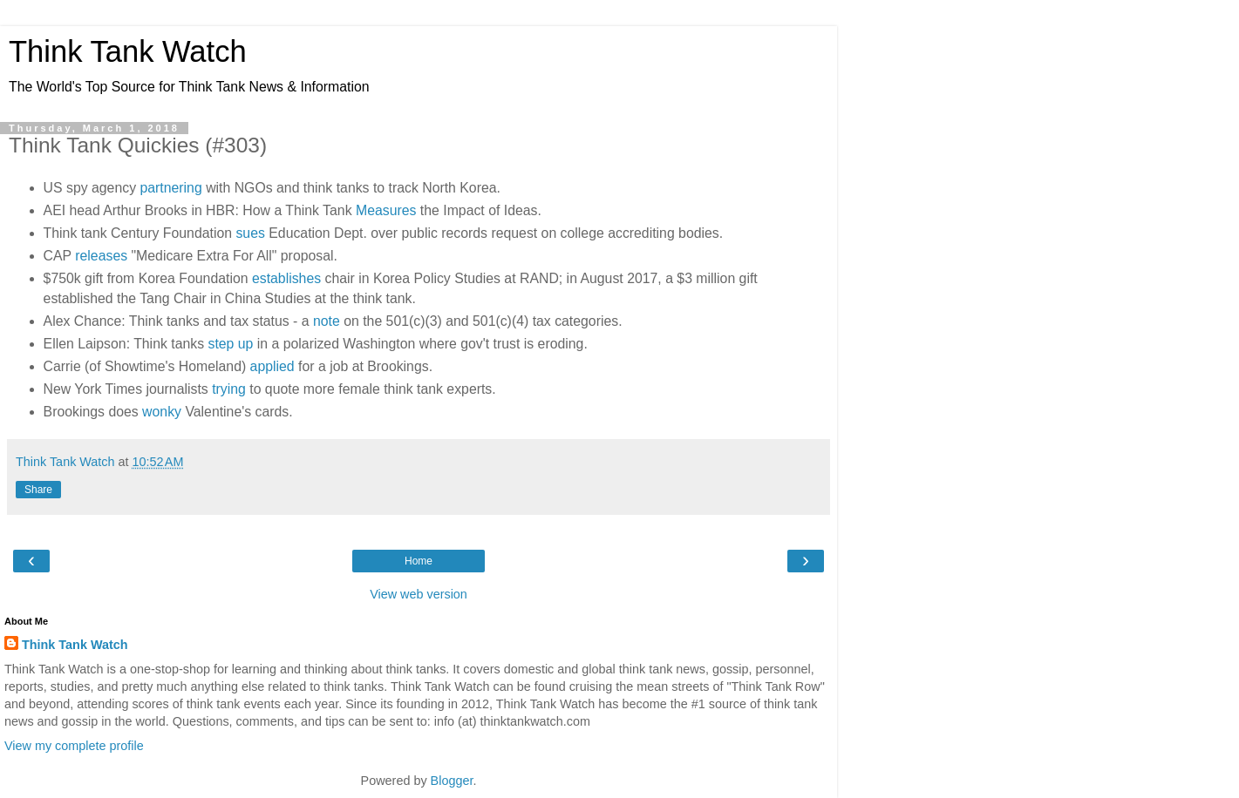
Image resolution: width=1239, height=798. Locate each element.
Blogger (452, 781)
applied (272, 366)
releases (101, 255)
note (326, 321)
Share (38, 490)
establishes (286, 278)
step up (230, 343)
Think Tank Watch (128, 51)
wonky (161, 411)
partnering (170, 187)
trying (229, 389)
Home (418, 561)
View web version (418, 594)
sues (249, 233)
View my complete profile (74, 746)
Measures (386, 210)
